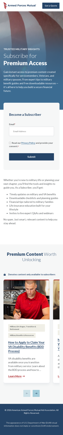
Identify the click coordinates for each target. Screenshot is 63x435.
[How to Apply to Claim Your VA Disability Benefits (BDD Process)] (27, 331)
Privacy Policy (28, 143)
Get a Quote (51, 5)
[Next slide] (36, 393)
